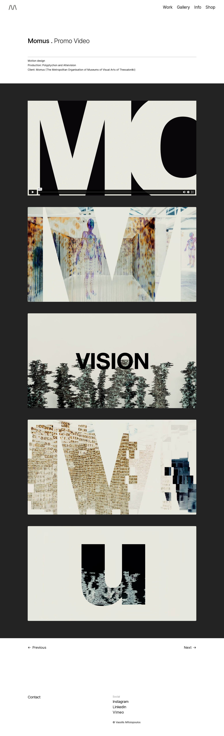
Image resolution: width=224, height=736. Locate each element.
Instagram (120, 701)
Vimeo (118, 712)
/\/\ (13, 7)
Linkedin (119, 707)
